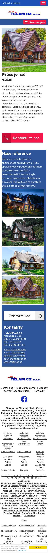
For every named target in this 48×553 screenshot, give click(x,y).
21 (36, 478)
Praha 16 (5, 496)
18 (24, 478)
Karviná (29, 483)
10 (32, 476)
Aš (24, 459)
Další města (29, 516)
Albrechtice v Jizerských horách (8, 446)
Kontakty (39, 390)
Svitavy (12, 493)
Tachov (30, 491)
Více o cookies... (22, 551)
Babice (40, 459)
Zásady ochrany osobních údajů (26, 389)
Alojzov (40, 444)
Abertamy (7, 433)
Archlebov (7, 457)
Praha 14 (5, 486)
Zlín (10, 491)
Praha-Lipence (18, 508)
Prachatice (18, 488)
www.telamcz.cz (13, 361)
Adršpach (24, 436)
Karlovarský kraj (9, 526)
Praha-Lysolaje (25, 493)
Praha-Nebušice (29, 513)
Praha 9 (23, 496)
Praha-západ (30, 488)
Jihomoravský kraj (9, 531)
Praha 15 (7, 488)
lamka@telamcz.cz (14, 355)
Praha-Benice (39, 493)
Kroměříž (17, 501)
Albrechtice (40, 436)
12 (40, 476)
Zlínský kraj (42, 541)
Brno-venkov (23, 511)
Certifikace (7, 387)
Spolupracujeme (26, 387)
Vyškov (29, 498)
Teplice (20, 483)
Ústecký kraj (26, 541)
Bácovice (40, 470)
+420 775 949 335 (15, 349)
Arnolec (40, 457)
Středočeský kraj (26, 526)
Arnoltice (8, 459)
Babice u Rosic (8, 470)
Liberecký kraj (26, 536)
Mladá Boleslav (8, 483)
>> (40, 478)
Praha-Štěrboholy (38, 503)
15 (12, 478)
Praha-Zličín (19, 491)
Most (5, 491)
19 (28, 478)
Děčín (37, 498)
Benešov (25, 503)
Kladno (6, 506)
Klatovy (23, 506)
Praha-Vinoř (33, 496)
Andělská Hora (8, 451)
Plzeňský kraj (9, 544)
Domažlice (14, 503)
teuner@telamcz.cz (15, 358)
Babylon (24, 470)
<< (2, 476)
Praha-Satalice (34, 508)
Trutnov (27, 501)
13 (44, 476)
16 (16, 478)
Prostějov (33, 506)
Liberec (14, 486)
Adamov (24, 433)
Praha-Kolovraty (17, 498)
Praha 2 (15, 506)
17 (20, 478)
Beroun (41, 488)
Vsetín (43, 483)
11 (36, 476)
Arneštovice (24, 457)
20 (32, 478)
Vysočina (9, 541)
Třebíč (34, 511)
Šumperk (41, 486)
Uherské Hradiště (27, 486)
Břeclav (14, 496)
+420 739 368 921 (14, 352)
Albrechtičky (23, 444)
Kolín (36, 483)
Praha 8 (16, 513)
